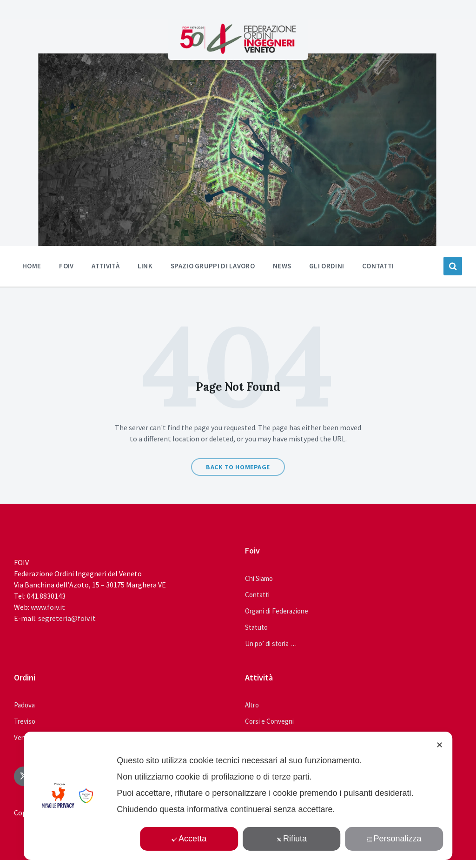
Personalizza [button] (394, 838)
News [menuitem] (282, 265)
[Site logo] (238, 51)
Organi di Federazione (276, 611)
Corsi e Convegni (269, 721)
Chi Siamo (259, 578)
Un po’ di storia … (271, 643)
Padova (24, 704)
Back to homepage (238, 467)
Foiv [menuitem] (66, 265)
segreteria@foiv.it (67, 618)
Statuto (256, 627)
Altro (252, 704)
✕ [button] (439, 745)
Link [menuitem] (145, 265)
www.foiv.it (48, 607)
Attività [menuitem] (105, 265)
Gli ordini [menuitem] (326, 265)
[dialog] (238, 796)
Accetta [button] (189, 838)
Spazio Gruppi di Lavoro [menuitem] (213, 265)
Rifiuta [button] (291, 838)
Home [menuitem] (31, 265)
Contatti (257, 594)
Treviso (24, 721)
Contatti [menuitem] (378, 265)
